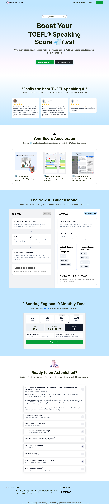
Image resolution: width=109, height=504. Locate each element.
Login (99, 2)
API (17, 490)
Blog (20, 490)
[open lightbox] (54, 133)
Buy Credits (54, 342)
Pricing (91, 2)
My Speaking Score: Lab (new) (29, 492)
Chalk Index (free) (35, 490)
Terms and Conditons (26, 493)
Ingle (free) (25, 490)
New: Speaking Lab (79, 2)
